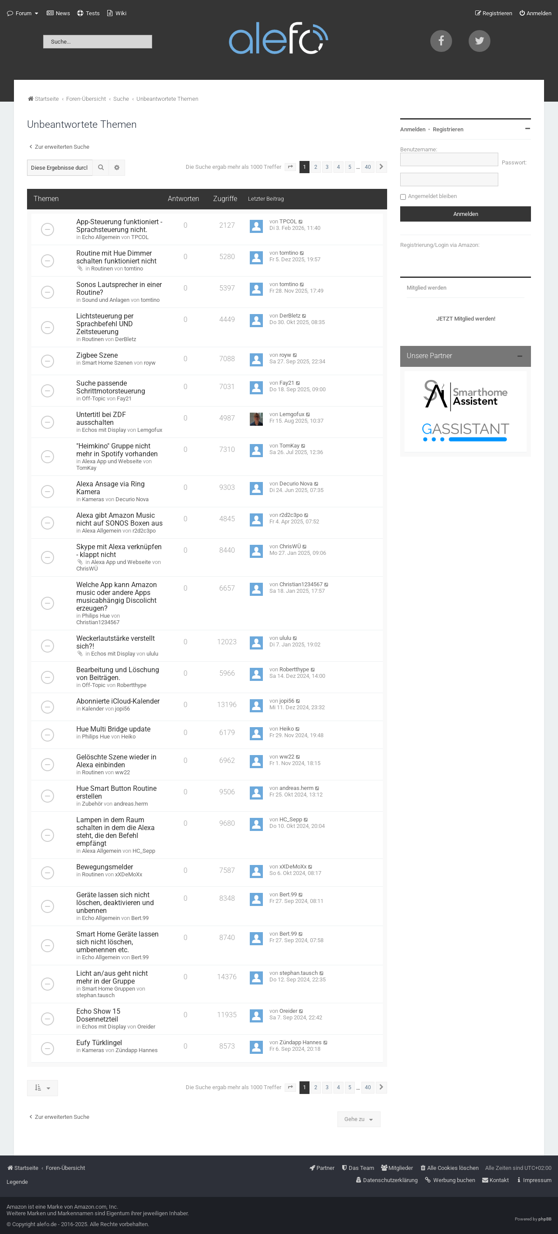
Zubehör (92, 803)
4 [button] (338, 167)
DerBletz (125, 339)
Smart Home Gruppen (108, 988)
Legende (17, 1182)
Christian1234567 (97, 622)
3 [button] (327, 167)
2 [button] (315, 167)
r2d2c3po (144, 530)
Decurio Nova (132, 499)
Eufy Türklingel (99, 1043)
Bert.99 (140, 918)
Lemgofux (149, 430)
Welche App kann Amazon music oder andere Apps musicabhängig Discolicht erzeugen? (116, 596)
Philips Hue (96, 615)
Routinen (102, 268)
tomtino (133, 268)
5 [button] (349, 167)
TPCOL (140, 237)
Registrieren (448, 129)
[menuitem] (58, 13)
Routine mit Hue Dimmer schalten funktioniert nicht (116, 257)
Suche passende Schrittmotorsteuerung (110, 387)
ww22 (122, 772)
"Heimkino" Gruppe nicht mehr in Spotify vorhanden (117, 450)
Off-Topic (93, 398)
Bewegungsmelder (104, 867)
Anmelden (412, 129)
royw (150, 362)
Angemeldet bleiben (432, 196)
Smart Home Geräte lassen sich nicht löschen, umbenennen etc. (117, 942)
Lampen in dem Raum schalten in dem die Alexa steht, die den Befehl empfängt (115, 832)
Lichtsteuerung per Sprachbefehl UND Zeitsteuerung (104, 324)
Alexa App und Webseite (112, 461)
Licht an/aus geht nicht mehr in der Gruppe (112, 977)
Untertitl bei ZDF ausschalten (101, 419)
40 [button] (368, 167)
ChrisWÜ (87, 568)
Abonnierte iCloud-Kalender (118, 701)
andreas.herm (131, 803)
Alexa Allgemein (101, 530)
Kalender (93, 708)
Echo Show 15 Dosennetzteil (98, 1015)
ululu (152, 653)
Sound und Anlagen (105, 300)
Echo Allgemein (101, 237)
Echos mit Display (104, 430)
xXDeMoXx (128, 874)
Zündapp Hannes (137, 1050)
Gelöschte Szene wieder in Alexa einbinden (116, 761)
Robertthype (131, 685)
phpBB (544, 1219)
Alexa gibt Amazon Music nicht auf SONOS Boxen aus (119, 519)
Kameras (93, 499)
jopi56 (122, 708)
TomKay (86, 468)
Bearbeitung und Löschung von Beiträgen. (117, 674)
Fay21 (124, 398)
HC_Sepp (144, 851)
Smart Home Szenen (107, 362)
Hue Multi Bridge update (113, 729)
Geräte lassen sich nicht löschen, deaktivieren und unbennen (115, 903)
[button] (290, 167)
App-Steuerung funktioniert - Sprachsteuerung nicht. (119, 226)
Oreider (146, 1026)
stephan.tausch (95, 995)
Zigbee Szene (97, 355)
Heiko (128, 736)
